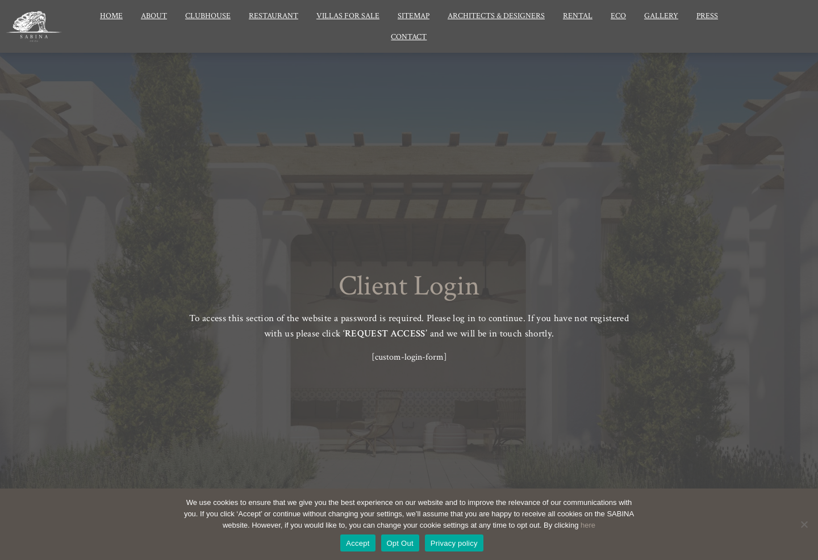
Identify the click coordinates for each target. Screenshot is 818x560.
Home (111, 16)
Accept (357, 543)
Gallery (661, 16)
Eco (618, 16)
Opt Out (400, 543)
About (154, 16)
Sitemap (413, 16)
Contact (409, 37)
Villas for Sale (347, 16)
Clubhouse (208, 16)
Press (707, 16)
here (588, 525)
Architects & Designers (496, 16)
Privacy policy (454, 543)
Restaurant (273, 16)
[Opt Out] (803, 524)
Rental (577, 16)
